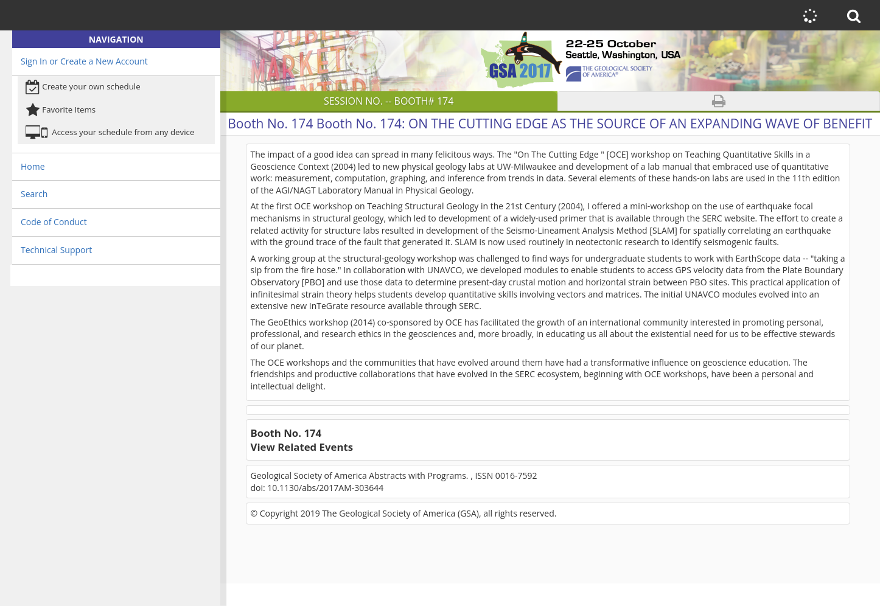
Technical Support (56, 250)
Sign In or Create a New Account (84, 61)
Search (34, 194)
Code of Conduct (54, 222)
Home (33, 166)
